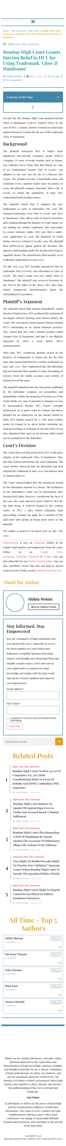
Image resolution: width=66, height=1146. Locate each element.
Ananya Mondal (14, 1001)
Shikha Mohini (22, 792)
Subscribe (14, 726)
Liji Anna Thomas (16, 954)
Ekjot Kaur (11, 985)
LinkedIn (21, 556)
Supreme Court (20, 856)
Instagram (8, 556)
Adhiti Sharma (14, 938)
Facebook (33, 556)
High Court (33, 30)
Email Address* (15, 689)
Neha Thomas (13, 970)
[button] (33, 21)
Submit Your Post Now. (49, 570)
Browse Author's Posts (43, 606)
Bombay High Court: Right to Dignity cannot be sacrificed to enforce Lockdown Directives (36, 894)
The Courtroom (18, 30)
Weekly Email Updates (40, 561)
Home (6, 30)
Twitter (48, 556)
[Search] (59, 741)
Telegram (39, 542)
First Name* (13, 703)
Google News (51, 552)
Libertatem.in (10, 542)
